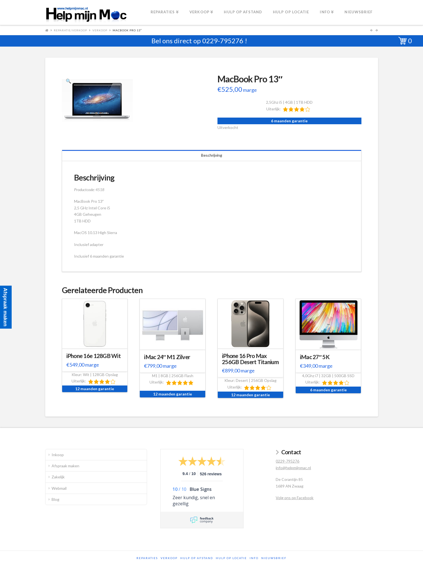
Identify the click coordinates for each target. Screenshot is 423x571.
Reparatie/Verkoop (70, 30)
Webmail (59, 488)
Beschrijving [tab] (211, 155)
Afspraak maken (65, 465)
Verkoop (99, 30)
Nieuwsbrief (274, 558)
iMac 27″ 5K (315, 357)
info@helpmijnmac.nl (293, 467)
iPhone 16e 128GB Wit (93, 355)
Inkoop (58, 454)
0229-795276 (222, 41)
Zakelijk (58, 476)
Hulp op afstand (196, 558)
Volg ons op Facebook (294, 497)
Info (254, 558)
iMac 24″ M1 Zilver (167, 357)
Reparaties (147, 558)
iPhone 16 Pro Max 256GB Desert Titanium (250, 358)
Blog (55, 499)
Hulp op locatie (231, 558)
